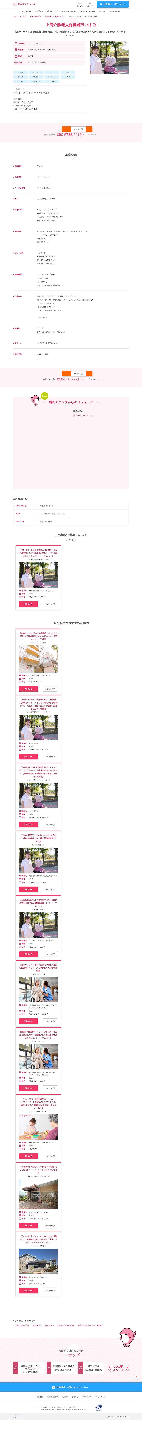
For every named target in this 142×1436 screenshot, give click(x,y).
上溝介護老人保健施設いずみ (55, 16)
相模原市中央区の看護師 (66, 1342)
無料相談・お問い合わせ (114, 4)
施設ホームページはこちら (83, 418)
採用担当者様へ (87, 1413)
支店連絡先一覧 (120, 11)
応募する (62, 130)
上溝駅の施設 (36, 1342)
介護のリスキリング (52, 11)
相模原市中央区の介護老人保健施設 (90, 1342)
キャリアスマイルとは (93, 11)
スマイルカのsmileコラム (72, 11)
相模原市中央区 (35, 16)
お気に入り (89, 130)
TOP (14, 16)
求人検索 (21, 11)
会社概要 (40, 1413)
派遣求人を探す (35, 11)
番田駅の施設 (49, 1342)
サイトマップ (100, 1413)
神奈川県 (23, 16)
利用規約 (65, 1413)
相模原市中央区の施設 (21, 1342)
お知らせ (75, 1413)
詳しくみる (30, 608)
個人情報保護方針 (52, 1413)
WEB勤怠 (108, 11)
